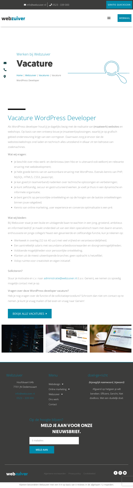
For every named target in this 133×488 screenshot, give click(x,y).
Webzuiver (30, 75)
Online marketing (59, 389)
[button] (108, 17)
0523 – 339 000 (25, 398)
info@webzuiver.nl (25, 393)
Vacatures (44, 75)
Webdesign (56, 384)
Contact (53, 404)
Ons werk (54, 399)
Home (20, 75)
